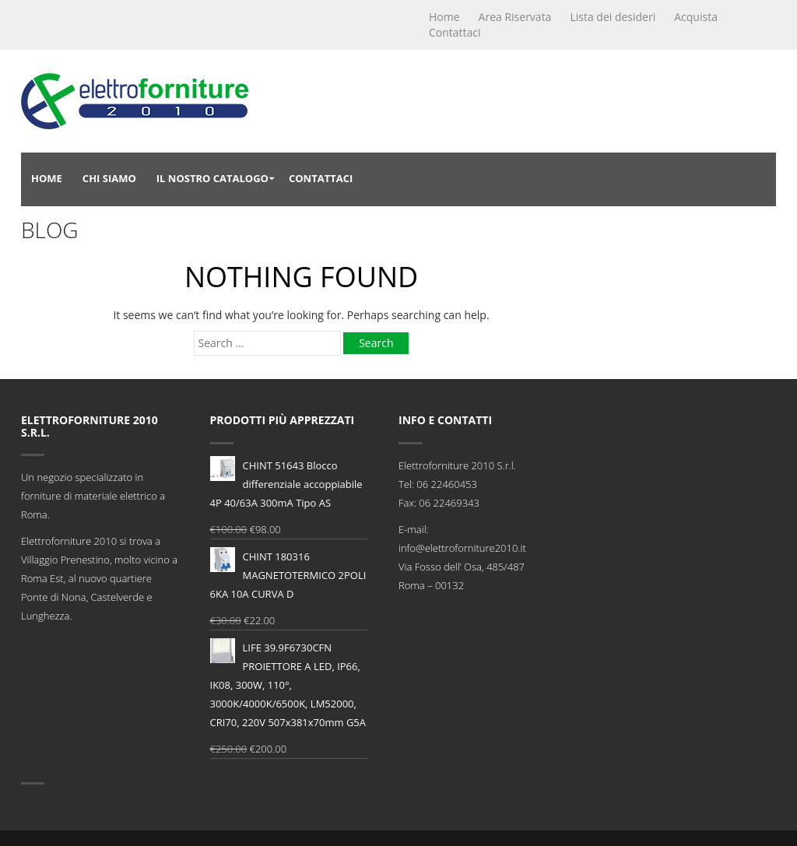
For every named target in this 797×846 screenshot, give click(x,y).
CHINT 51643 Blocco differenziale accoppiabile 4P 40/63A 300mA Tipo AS (286, 483)
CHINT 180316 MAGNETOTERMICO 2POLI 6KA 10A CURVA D (288, 574)
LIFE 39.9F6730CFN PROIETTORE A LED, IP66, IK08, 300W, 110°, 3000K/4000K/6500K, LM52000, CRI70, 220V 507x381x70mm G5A (288, 683)
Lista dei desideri (612, 16)
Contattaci (455, 32)
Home (444, 16)
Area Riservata (515, 16)
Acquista (696, 16)
